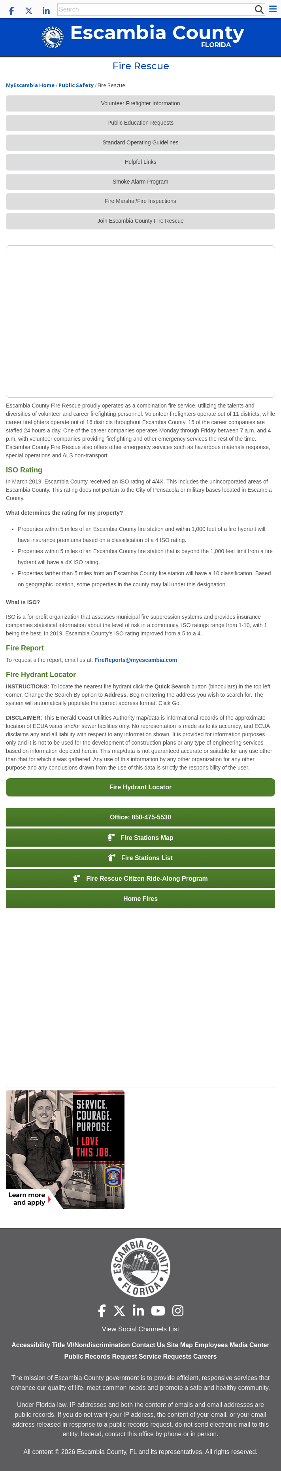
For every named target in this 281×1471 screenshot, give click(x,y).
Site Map (180, 1345)
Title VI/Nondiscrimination (91, 1345)
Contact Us (148, 1345)
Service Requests (165, 1356)
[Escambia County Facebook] (11, 11)
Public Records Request (100, 1356)
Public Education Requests (140, 122)
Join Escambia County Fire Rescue (140, 221)
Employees (211, 1345)
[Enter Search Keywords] (156, 9)
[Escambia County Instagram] (177, 1310)
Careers (205, 1356)
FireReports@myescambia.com (135, 660)
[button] (274, 9)
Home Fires (140, 898)
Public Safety (76, 85)
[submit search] (259, 9)
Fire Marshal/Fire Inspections (140, 201)
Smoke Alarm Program (140, 181)
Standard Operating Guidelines (140, 142)
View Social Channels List (140, 1329)
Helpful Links (140, 162)
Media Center (249, 1345)
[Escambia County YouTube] (158, 1310)
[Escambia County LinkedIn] (46, 11)
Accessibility (30, 1345)
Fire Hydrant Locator (140, 787)
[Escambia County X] (29, 11)
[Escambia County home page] (140, 1267)
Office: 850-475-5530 (140, 817)
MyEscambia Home (30, 85)
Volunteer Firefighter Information (140, 103)
